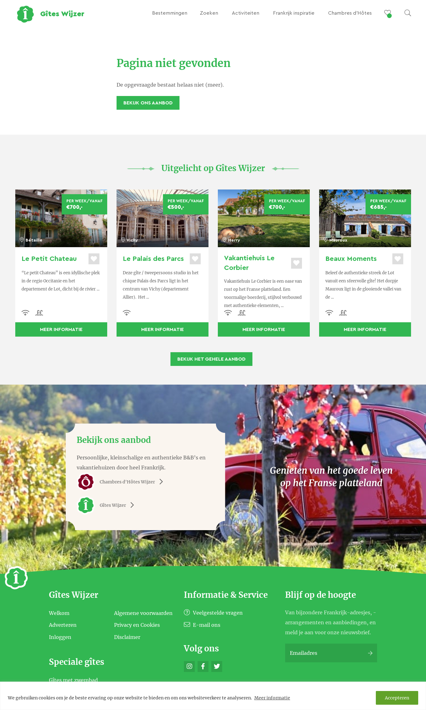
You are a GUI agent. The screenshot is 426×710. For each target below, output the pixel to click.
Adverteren (63, 625)
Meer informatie (272, 698)
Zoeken (209, 13)
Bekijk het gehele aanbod (211, 359)
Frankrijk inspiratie (293, 13)
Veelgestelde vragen (213, 613)
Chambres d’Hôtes (350, 13)
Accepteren (397, 698)
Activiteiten (245, 13)
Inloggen (60, 637)
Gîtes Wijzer (107, 505)
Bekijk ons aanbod (148, 102)
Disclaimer (127, 637)
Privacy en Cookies (137, 625)
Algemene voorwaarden (143, 613)
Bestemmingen (169, 13)
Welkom (59, 613)
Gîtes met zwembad (73, 680)
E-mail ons (202, 625)
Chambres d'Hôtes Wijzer (122, 482)
